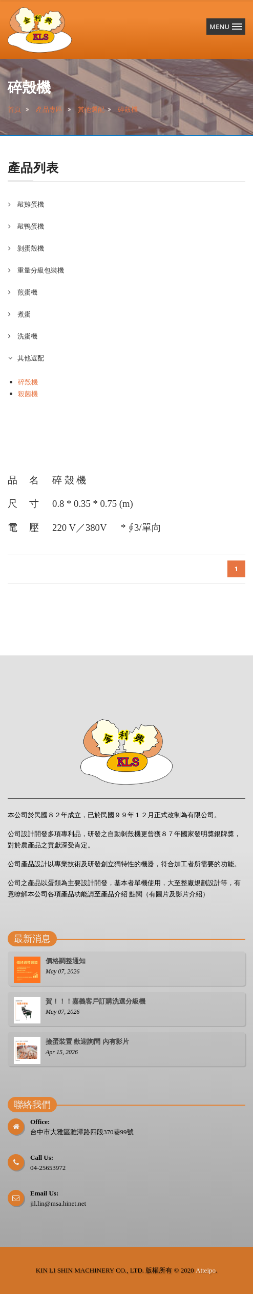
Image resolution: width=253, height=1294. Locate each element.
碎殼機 (128, 109)
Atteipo (206, 1270)
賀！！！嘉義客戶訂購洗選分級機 (95, 1001)
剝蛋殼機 (30, 248)
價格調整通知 (66, 961)
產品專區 (49, 109)
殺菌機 (28, 393)
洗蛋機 (26, 335)
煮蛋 (23, 314)
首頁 (14, 109)
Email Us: (44, 1193)
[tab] (126, 204)
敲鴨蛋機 (30, 226)
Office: (40, 1122)
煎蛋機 (26, 292)
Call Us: (41, 1157)
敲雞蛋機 (30, 204)
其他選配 (91, 109)
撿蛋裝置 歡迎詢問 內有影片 (87, 1041)
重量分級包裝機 (40, 270)
